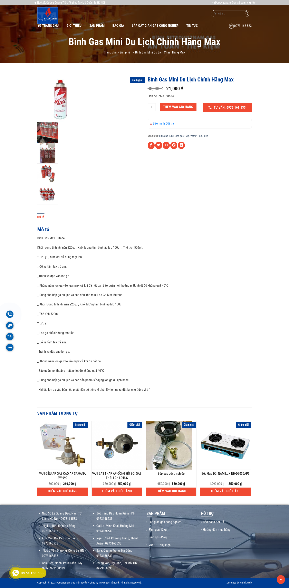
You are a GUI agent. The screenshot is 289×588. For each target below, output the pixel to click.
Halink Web (246, 582)
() (251, 2)
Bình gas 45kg (182, 135)
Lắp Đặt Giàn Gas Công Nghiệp (155, 26)
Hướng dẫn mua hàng (217, 530)
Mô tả (41, 216)
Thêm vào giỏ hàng (178, 107)
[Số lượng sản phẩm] (152, 107)
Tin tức (192, 26)
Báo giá (118, 26)
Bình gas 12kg (166, 135)
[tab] (41, 217)
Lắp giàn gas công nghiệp (164, 522)
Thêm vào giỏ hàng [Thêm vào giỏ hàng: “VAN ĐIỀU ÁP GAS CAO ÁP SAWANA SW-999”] (62, 491)
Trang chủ (48, 25)
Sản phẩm (97, 26)
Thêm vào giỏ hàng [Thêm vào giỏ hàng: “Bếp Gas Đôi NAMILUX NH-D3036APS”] (226, 491)
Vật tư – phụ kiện (199, 135)
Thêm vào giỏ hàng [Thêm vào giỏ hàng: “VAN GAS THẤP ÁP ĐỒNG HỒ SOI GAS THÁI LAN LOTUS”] (117, 491)
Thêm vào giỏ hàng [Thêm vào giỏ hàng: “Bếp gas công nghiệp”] (171, 491)
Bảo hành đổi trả (163, 123)
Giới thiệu (74, 26)
